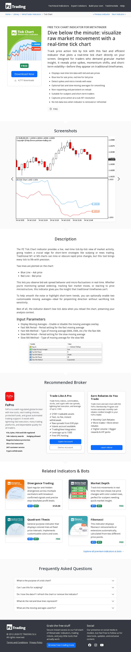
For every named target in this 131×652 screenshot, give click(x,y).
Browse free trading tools (61, 645)
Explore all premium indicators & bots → (104, 551)
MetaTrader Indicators (31, 14)
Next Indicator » (119, 14)
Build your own (96, 5)
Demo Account (65, 447)
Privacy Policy (35, 642)
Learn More (106, 447)
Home (8, 14)
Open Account (65, 441)
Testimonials (111, 5)
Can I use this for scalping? (30, 587)
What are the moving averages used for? (36, 607)
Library (16, 14)
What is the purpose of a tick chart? (34, 580)
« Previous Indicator (101, 14)
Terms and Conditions (17, 642)
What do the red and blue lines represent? (37, 601)
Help (122, 5)
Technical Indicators (58, 5)
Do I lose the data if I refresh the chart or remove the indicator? (47, 594)
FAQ (54, 109)
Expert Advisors (79, 5)
